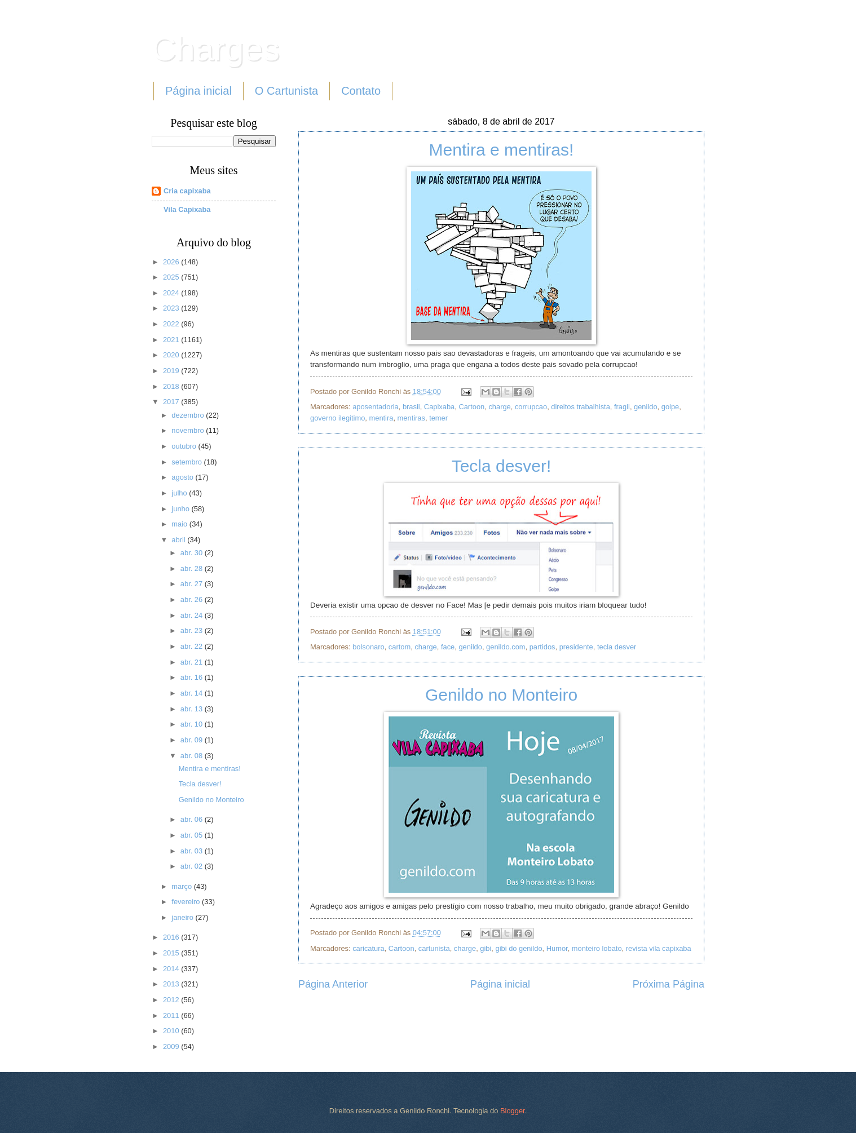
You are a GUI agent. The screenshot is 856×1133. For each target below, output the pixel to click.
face (448, 647)
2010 (172, 1030)
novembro (188, 430)
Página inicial (198, 91)
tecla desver (616, 647)
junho (181, 508)
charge (499, 406)
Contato (361, 91)
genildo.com (505, 647)
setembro (187, 462)
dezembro (188, 415)
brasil (411, 406)
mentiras (411, 418)
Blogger (512, 1111)
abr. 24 (192, 615)
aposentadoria (375, 406)
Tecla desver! (501, 466)
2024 (172, 293)
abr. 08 (192, 755)
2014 (172, 968)
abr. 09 (192, 740)
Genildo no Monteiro (501, 694)
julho (180, 493)
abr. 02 (192, 866)
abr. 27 (192, 583)
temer (438, 418)
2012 (172, 999)
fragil (622, 406)
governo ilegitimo (337, 418)
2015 (172, 953)
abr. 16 (192, 677)
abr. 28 (192, 568)
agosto (183, 477)
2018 (172, 386)
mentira (381, 418)
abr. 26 (192, 599)
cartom (400, 647)
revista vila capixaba (658, 948)
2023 (172, 308)
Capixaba (439, 406)
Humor (557, 948)
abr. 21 (192, 662)
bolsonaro (368, 647)
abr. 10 (192, 724)
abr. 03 (192, 851)
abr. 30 (192, 552)
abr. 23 (192, 630)
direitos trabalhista (580, 406)
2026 (172, 262)
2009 (172, 1046)
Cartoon (471, 406)
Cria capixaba (187, 191)
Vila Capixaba (187, 209)
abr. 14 (192, 693)
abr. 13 (192, 709)
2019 (172, 370)
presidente (576, 647)
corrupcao (531, 406)
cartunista (434, 948)
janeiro (183, 917)
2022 (172, 324)
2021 (172, 339)
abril (179, 539)
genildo (646, 406)
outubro (184, 446)
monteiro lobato (597, 948)
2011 (172, 1015)
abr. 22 (192, 646)
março (182, 886)
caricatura (368, 948)
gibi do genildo (519, 948)
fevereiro (186, 901)
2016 (172, 937)
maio (180, 524)
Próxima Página (668, 984)
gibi (485, 948)
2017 (172, 401)
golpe (670, 406)
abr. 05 (192, 835)
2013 (172, 984)
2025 (172, 277)
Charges (216, 49)
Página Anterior (333, 984)
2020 (172, 355)
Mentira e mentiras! (501, 149)
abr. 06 (192, 819)
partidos (542, 647)
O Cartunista (286, 91)
